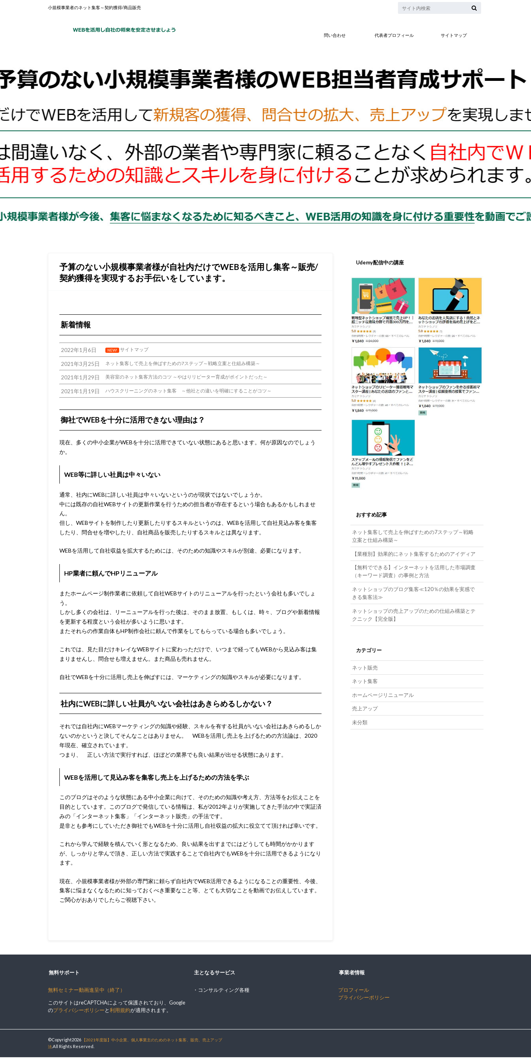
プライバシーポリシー (79, 1011)
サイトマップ (454, 35)
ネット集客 (364, 673)
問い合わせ (335, 35)
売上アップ (364, 699)
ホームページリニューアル (382, 686)
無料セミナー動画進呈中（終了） (86, 991)
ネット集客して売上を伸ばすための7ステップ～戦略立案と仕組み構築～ (412, 535)
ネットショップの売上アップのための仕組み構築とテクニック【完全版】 (413, 609)
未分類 (359, 712)
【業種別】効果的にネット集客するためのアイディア (413, 552)
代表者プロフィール (394, 35)
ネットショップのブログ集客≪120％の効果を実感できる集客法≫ (412, 588)
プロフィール (353, 991)
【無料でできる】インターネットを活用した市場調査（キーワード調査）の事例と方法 (413, 568)
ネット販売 (364, 661)
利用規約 (120, 1011)
